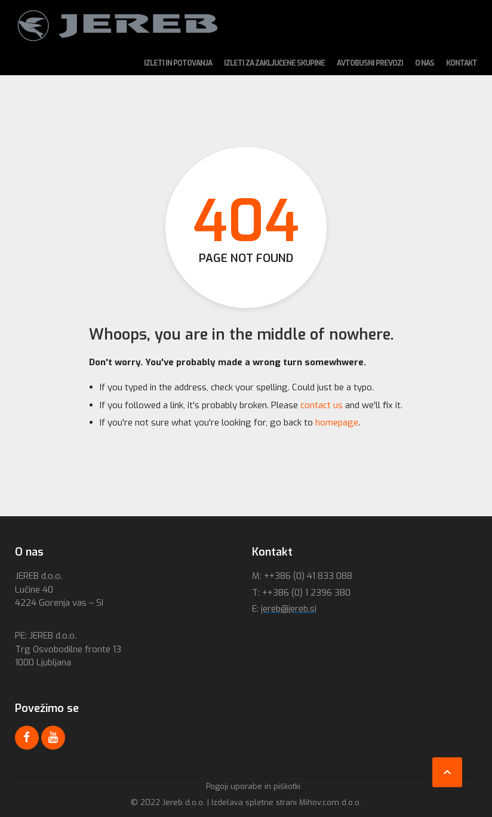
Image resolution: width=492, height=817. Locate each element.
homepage (336, 422)
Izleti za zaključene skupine (274, 63)
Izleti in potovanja (178, 63)
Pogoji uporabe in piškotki (253, 786)
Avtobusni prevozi (370, 63)
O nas (424, 63)
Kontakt (461, 63)
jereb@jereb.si (288, 609)
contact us (321, 405)
